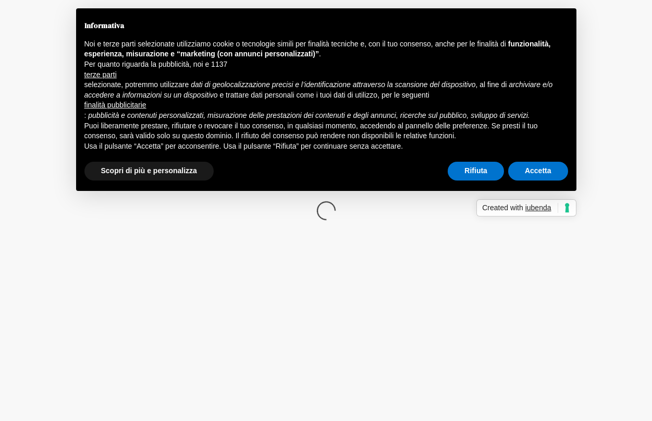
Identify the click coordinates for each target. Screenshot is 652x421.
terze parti (100, 74)
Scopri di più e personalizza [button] (149, 170)
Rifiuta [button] (475, 170)
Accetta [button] (538, 170)
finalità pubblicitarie (115, 105)
